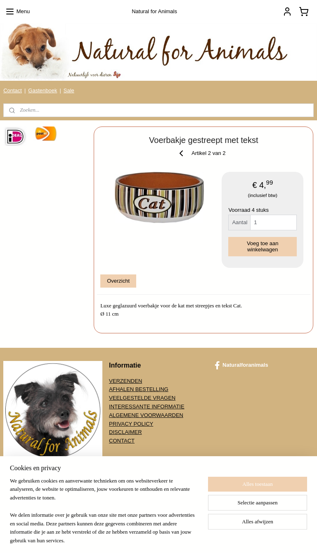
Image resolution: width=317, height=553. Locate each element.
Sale (69, 90)
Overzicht (118, 281)
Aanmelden (23, 504)
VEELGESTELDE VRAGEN (142, 398)
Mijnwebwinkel (244, 537)
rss (153, 537)
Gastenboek (42, 90)
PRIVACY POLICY (131, 424)
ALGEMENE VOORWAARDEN (146, 415)
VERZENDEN (125, 381)
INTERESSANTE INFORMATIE (147, 406)
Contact (12, 90)
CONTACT (122, 441)
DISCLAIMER (125, 432)
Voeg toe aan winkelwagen (263, 246)
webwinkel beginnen (180, 537)
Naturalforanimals (241, 365)
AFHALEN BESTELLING (138, 389)
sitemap (138, 537)
